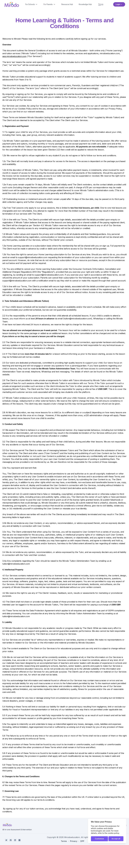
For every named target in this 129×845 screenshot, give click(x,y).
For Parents (50, 4)
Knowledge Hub (85, 4)
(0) (100, 4)
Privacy (73, 841)
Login (119, 4)
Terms (64, 841)
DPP (82, 841)
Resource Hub (67, 4)
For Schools (31, 4)
